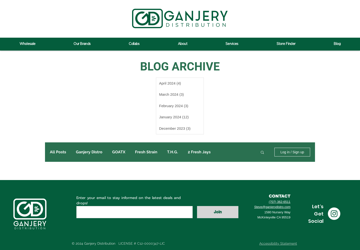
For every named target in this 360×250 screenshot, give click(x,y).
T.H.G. (172, 152)
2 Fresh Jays (199, 152)
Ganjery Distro (89, 152)
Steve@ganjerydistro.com (272, 207)
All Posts (58, 152)
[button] (262, 152)
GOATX (118, 152)
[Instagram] (334, 213)
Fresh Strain (146, 152)
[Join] (217, 212)
